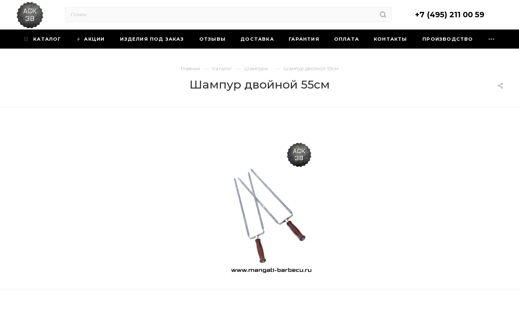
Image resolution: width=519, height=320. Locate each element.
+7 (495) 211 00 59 (449, 14)
